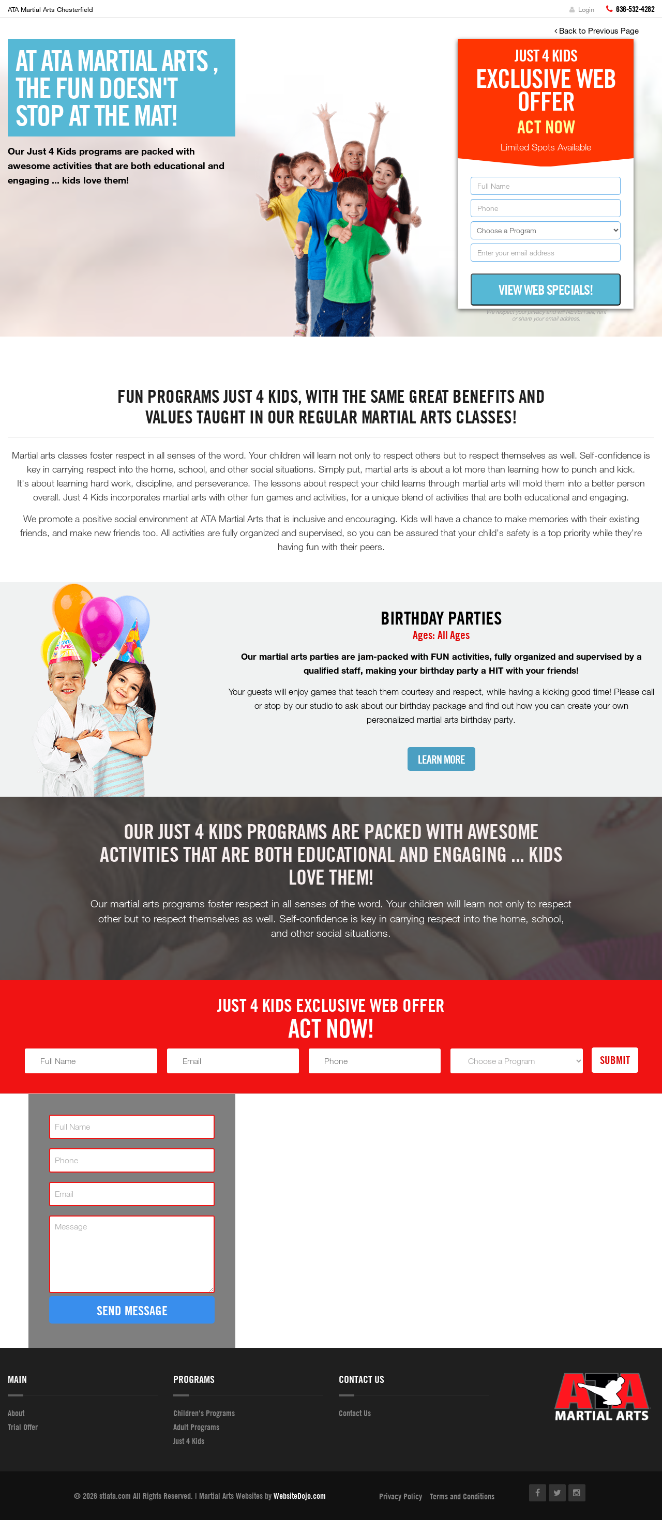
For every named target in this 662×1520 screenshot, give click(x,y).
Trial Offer (23, 1427)
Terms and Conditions (462, 1496)
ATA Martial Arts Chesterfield (50, 9)
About (16, 1413)
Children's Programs (204, 1413)
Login (581, 9)
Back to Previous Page (596, 30)
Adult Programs (196, 1427)
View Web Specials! (546, 289)
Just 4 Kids (188, 1441)
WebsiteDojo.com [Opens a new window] (300, 1496)
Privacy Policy (400, 1496)
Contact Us (355, 1413)
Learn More (441, 760)
